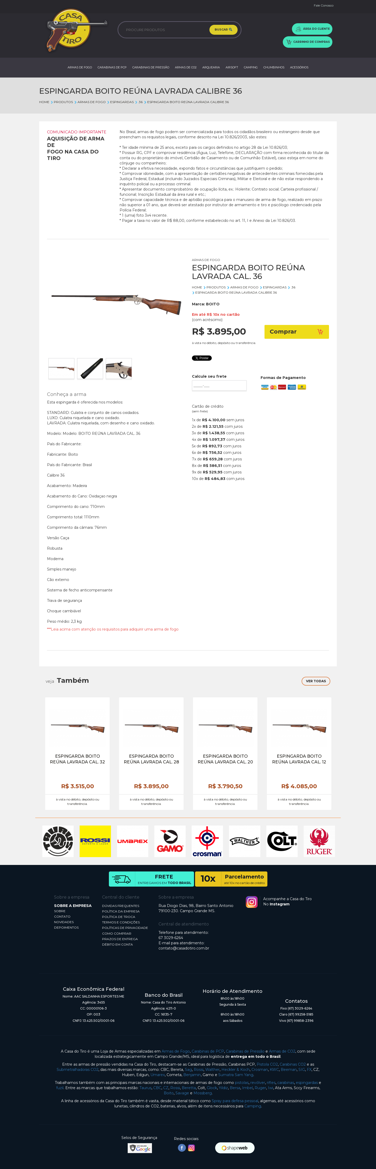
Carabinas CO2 (293, 1064)
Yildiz (223, 1087)
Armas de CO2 (282, 1051)
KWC (274, 1069)
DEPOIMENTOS (66, 927)
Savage (182, 1093)
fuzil (59, 1087)
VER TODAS (316, 681)
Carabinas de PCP (208, 1051)
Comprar (297, 331)
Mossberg (202, 1093)
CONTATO (62, 916)
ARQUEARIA (211, 67)
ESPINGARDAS (120, 102)
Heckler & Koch (235, 1069)
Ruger (260, 1087)
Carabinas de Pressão (245, 1051)
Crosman (259, 1069)
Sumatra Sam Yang (235, 1074)
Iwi (270, 1087)
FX (309, 1069)
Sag (188, 1069)
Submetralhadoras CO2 (77, 1069)
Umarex (157, 1074)
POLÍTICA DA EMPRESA (121, 911)
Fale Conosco (323, 5)
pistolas (242, 1082)
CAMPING (251, 67)
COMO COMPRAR (116, 933)
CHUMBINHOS (273, 67)
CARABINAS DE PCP (112, 67)
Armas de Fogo (176, 1051)
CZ (165, 1087)
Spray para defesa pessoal (235, 1101)
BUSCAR (223, 29)
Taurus (145, 1087)
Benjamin (192, 1074)
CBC (157, 1087)
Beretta (189, 1087)
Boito (169, 1093)
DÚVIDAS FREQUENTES (120, 906)
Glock (212, 1087)
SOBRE (60, 911)
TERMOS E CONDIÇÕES (121, 922)
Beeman (289, 1069)
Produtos (61, 102)
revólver (257, 1082)
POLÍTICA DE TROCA (118, 917)
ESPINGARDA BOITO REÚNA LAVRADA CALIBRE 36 (186, 102)
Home (44, 102)
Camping (252, 1106)
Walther (212, 1069)
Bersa (235, 1087)
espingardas (307, 1082)
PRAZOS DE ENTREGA (120, 939)
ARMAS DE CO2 (186, 67)
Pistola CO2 (267, 1064)
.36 (139, 102)
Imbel (247, 1087)
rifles (271, 1082)
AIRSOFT (232, 67)
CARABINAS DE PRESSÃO (150, 67)
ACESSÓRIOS (299, 67)
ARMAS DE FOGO (80, 67)
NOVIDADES (64, 922)
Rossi (198, 1069)
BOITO (213, 304)
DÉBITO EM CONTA (117, 944)
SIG (301, 1069)
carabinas (285, 1082)
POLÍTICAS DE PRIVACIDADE (125, 928)
